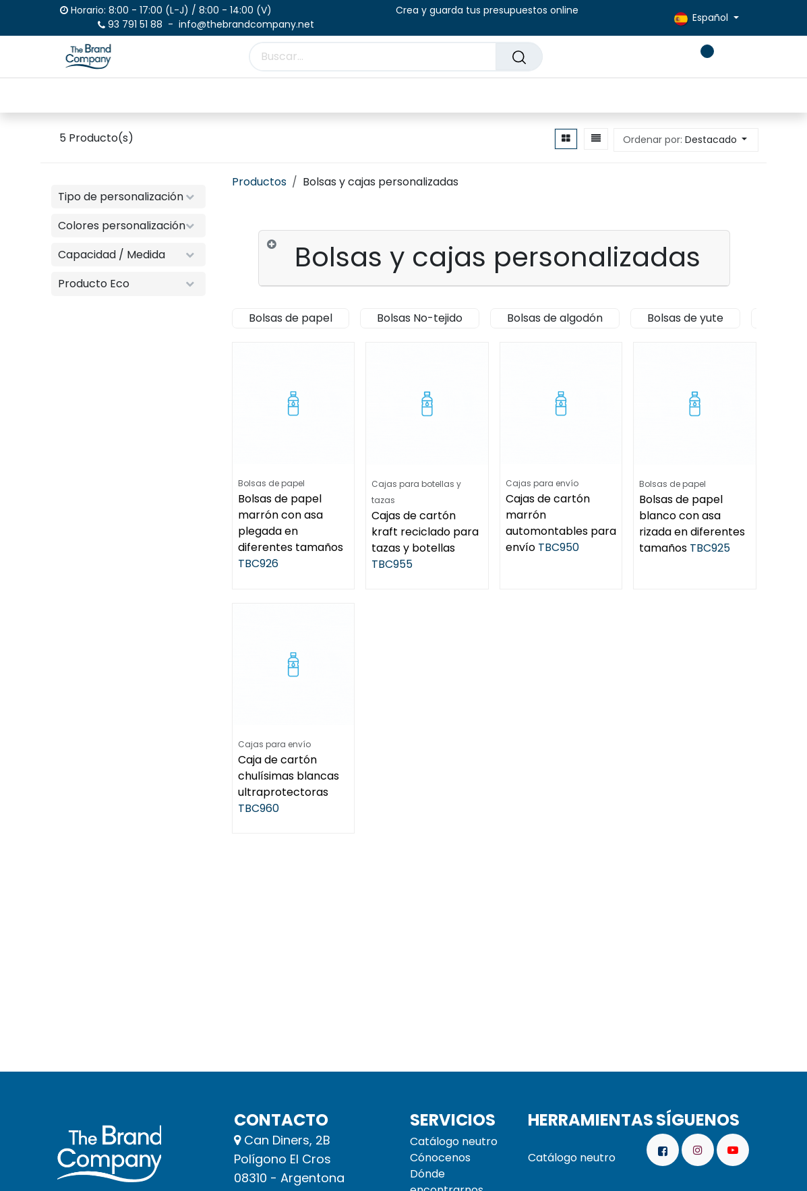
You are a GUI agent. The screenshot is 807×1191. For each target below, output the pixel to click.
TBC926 (258, 563)
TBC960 (258, 808)
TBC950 (558, 547)
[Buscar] (519, 56)
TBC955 (392, 563)
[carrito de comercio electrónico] (659, 57)
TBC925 (710, 547)
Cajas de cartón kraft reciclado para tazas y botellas (425, 531)
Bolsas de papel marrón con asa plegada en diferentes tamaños (290, 523)
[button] (686, 140)
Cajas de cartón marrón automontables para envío (561, 523)
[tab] (494, 259)
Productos (259, 182)
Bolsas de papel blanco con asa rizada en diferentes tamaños (693, 523)
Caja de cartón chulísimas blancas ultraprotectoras (288, 776)
